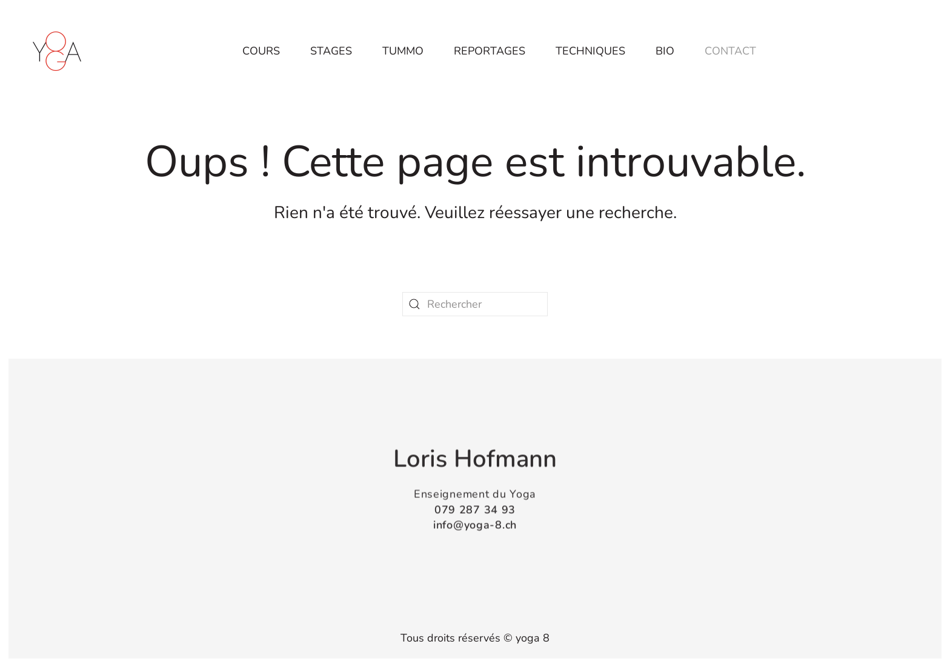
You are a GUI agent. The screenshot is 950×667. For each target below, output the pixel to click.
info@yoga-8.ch (475, 524)
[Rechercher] (475, 304)
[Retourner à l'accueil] (57, 51)
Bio (665, 51)
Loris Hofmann (475, 458)
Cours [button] (261, 51)
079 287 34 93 (475, 508)
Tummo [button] (403, 51)
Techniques (590, 51)
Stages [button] (331, 51)
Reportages (489, 51)
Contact (730, 51)
